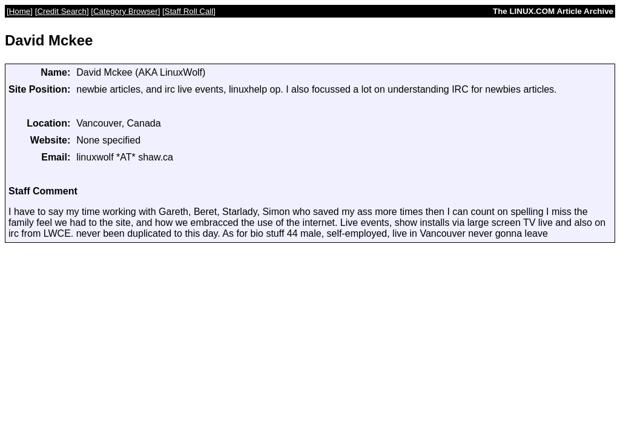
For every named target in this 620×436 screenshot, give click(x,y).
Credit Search (62, 11)
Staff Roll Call (189, 11)
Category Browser (125, 11)
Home (20, 11)
